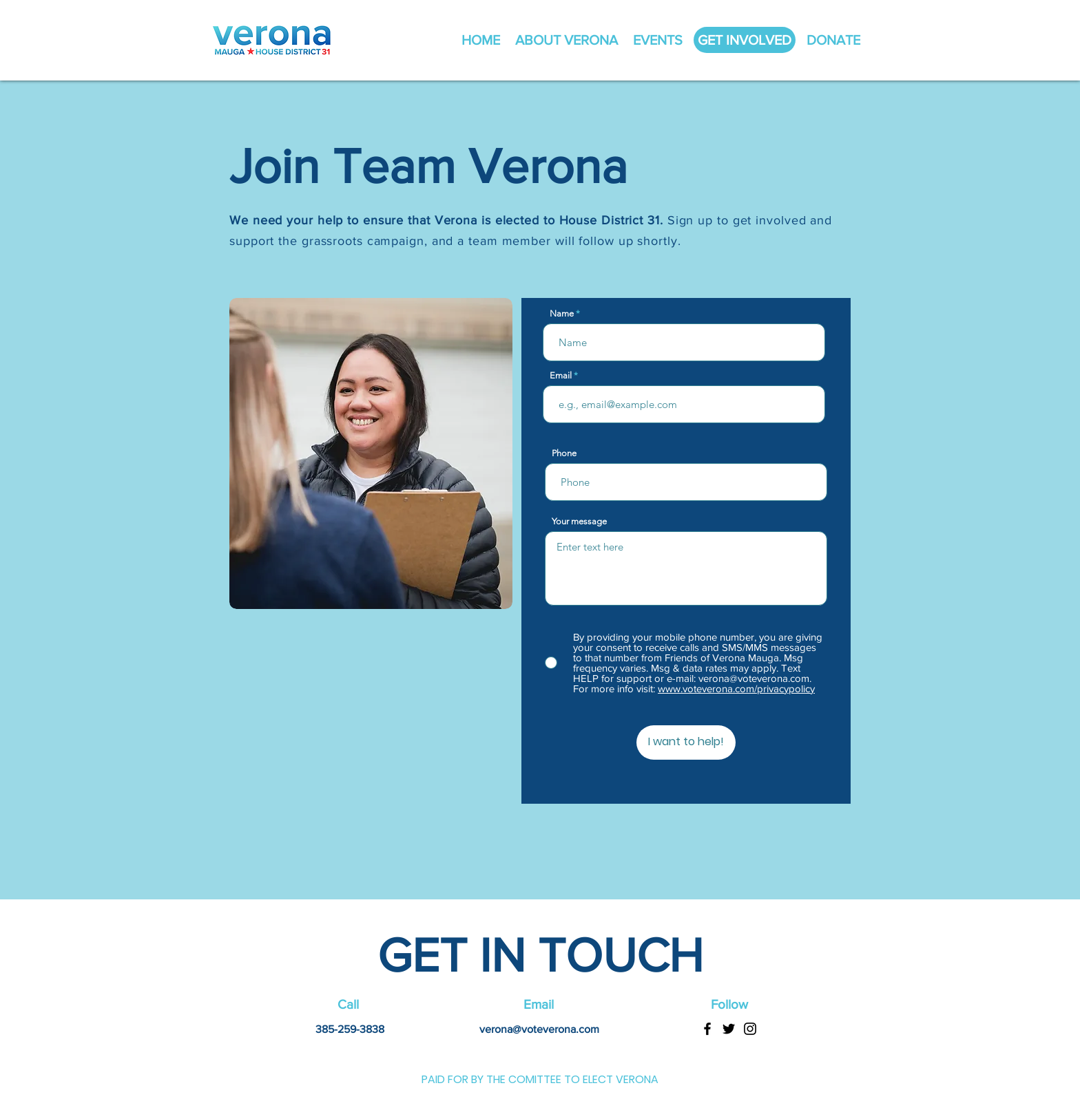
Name (562, 313)
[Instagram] (750, 1028)
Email (561, 375)
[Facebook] (707, 1028)
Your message (579, 521)
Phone (564, 453)
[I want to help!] (686, 742)
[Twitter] (728, 1028)
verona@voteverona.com (539, 1029)
